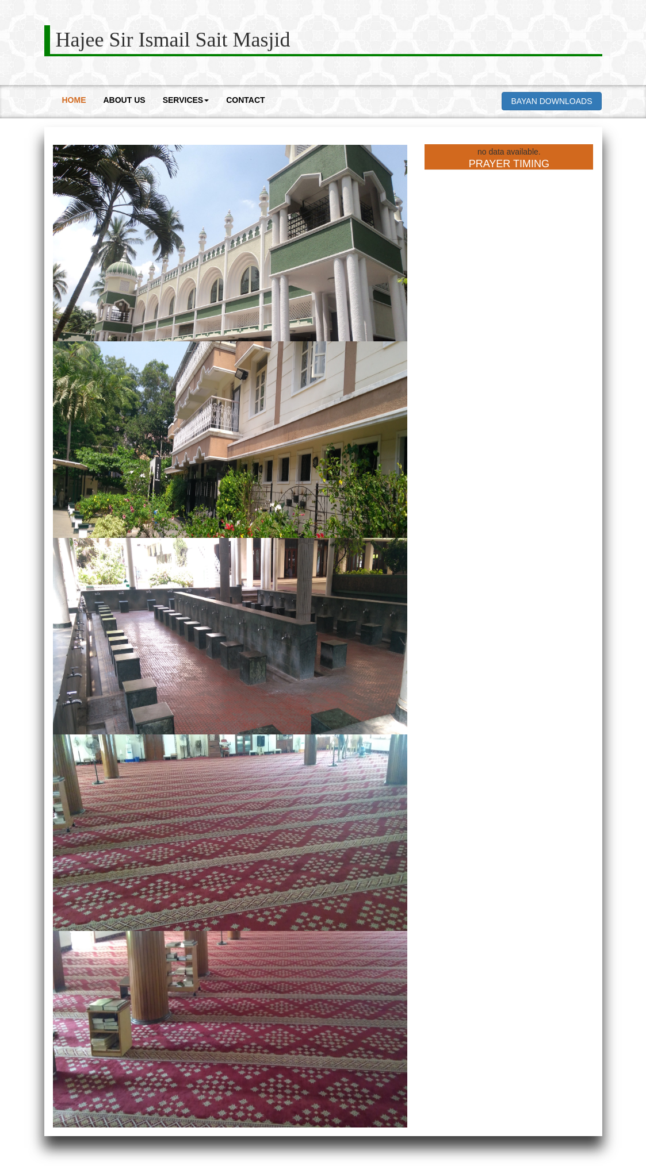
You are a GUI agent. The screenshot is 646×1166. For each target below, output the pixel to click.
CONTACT (245, 100)
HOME (74, 100)
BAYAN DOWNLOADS (551, 101)
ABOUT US (125, 100)
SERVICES (186, 100)
